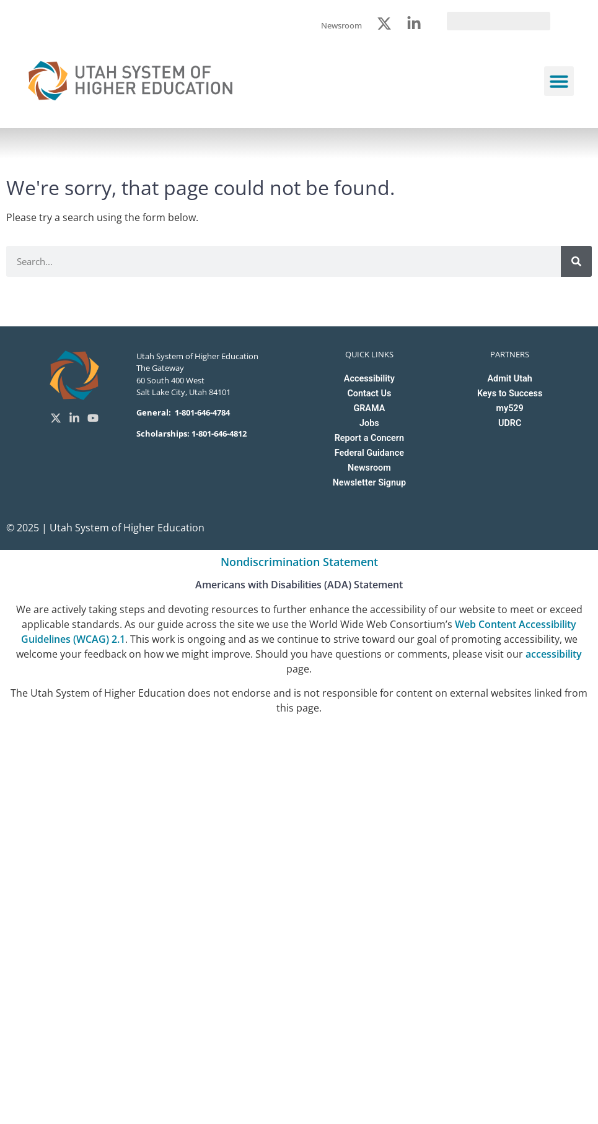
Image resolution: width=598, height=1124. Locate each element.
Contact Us (369, 393)
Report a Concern (369, 438)
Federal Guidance (369, 453)
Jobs (369, 423)
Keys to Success (509, 393)
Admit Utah (509, 378)
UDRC (509, 423)
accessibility (553, 654)
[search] (498, 21)
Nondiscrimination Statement (299, 561)
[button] (559, 81)
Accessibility (369, 378)
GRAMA (369, 408)
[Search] (576, 261)
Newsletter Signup (369, 482)
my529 (510, 408)
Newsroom (369, 468)
